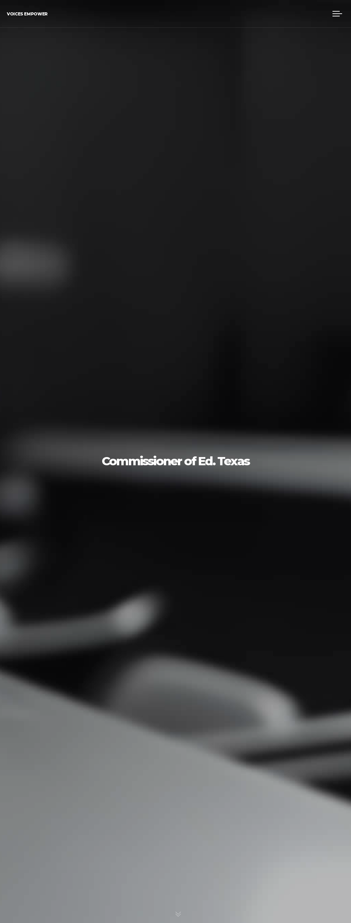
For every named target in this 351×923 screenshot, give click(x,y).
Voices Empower (27, 13)
